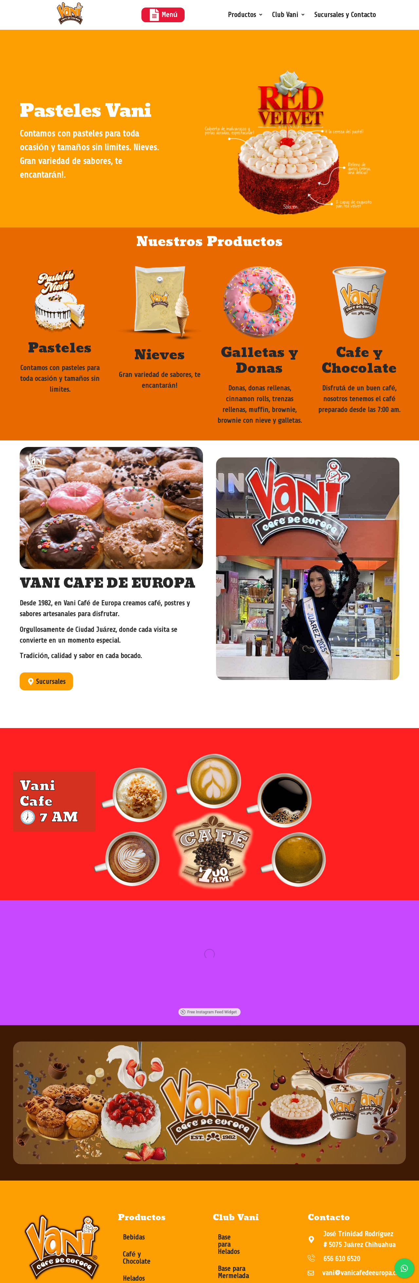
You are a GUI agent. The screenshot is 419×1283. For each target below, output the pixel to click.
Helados (134, 1272)
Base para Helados (243, 1238)
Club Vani (288, 15)
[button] (245, 14)
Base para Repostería (247, 1272)
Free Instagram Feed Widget (123, 1012)
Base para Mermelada (248, 1255)
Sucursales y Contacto (345, 15)
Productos (245, 15)
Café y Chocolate (146, 1255)
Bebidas (134, 1238)
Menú (162, 15)
